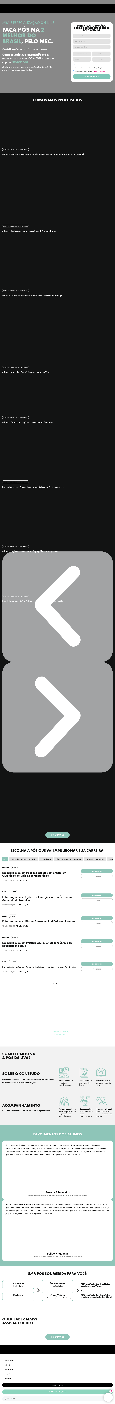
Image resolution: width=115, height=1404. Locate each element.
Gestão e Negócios (95, 859)
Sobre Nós (7, 1365)
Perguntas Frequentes (11, 1374)
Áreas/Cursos (8, 1361)
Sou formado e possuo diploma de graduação (88, 68)
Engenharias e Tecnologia (68, 859)
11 (64, 983)
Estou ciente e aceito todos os (90, 71)
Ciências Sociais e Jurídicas (24, 859)
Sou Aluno (7, 1379)
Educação (46, 859)
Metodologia (8, 1370)
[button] (57, 606)
